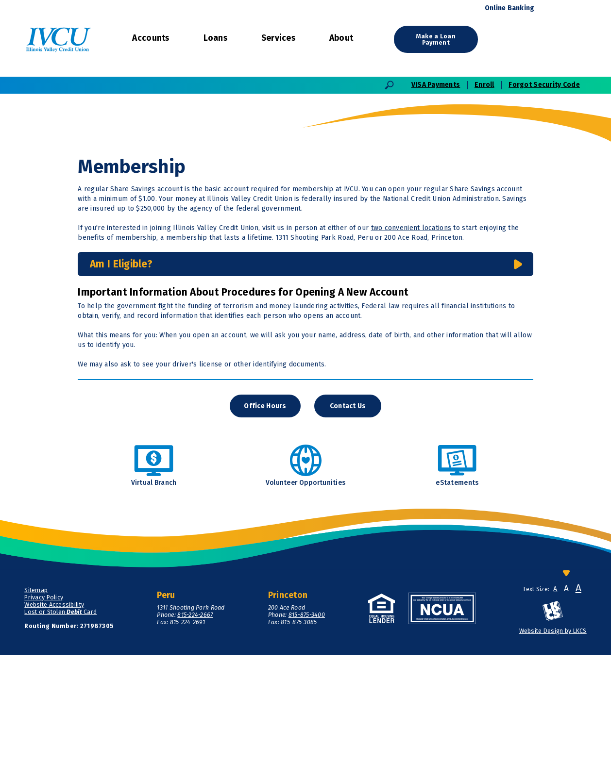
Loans (215, 38)
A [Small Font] (555, 696)
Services (278, 38)
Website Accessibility (54, 711)
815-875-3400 (307, 721)
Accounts (150, 38)
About (341, 38)
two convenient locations (411, 335)
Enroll (484, 85)
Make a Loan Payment (436, 40)
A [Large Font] (578, 695)
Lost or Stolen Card (60, 718)
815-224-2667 (195, 721)
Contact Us (348, 513)
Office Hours (265, 513)
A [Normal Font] (566, 696)
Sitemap (36, 696)
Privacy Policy (43, 704)
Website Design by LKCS (553, 738)
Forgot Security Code (544, 85)
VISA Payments (435, 85)
